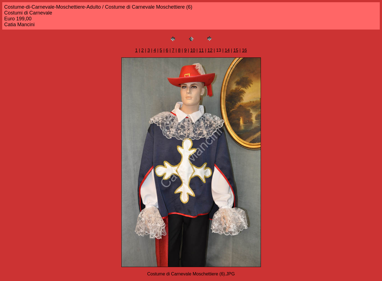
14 (227, 50)
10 (192, 50)
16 (244, 50)
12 (210, 50)
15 (235, 50)
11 (201, 50)
